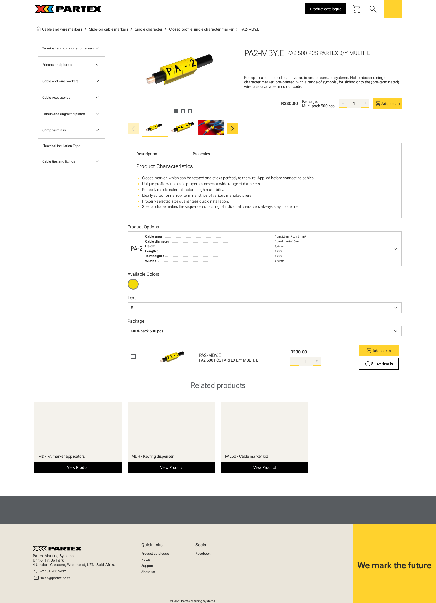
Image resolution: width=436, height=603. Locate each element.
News (145, 560)
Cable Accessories (56, 97)
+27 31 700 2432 (53, 571)
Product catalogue (155, 553)
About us (148, 572)
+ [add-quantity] (365, 103)
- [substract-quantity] (343, 103)
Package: (310, 101)
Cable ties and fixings (58, 161)
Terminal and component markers (68, 48)
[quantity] (354, 103)
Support (147, 566)
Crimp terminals (54, 130)
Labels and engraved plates (63, 114)
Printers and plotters (57, 65)
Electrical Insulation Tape (61, 146)
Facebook (202, 553)
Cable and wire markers (60, 81)
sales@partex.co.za (55, 578)
